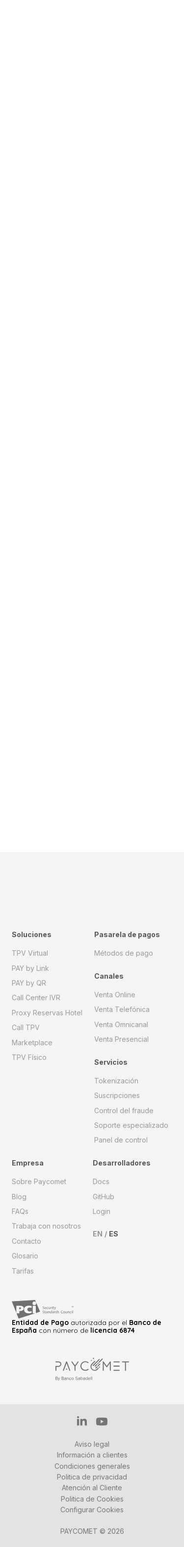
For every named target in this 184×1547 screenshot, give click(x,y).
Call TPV (26, 1027)
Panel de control (121, 1140)
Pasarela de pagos (127, 934)
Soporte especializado (131, 1125)
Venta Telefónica (122, 1009)
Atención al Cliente (92, 1487)
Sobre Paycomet (39, 1181)
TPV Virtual (30, 953)
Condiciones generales (92, 1466)
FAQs (20, 1211)
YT (101, 1421)
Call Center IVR (36, 997)
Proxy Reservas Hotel (47, 1013)
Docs (101, 1181)
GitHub (103, 1196)
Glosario (25, 1256)
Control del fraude (124, 1110)
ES (113, 1234)
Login (101, 1211)
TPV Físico (29, 1057)
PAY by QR (29, 983)
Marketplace (32, 1042)
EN (98, 1234)
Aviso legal (92, 1444)
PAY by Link (30, 968)
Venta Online (114, 994)
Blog (19, 1196)
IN (82, 1421)
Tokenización (116, 1080)
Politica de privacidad (92, 1477)
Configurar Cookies (92, 1509)
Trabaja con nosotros (46, 1226)
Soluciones (32, 934)
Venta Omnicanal (121, 1024)
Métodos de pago (123, 953)
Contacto (26, 1241)
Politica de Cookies (92, 1499)
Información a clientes (92, 1455)
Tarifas (23, 1271)
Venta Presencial (121, 1039)
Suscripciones (117, 1095)
